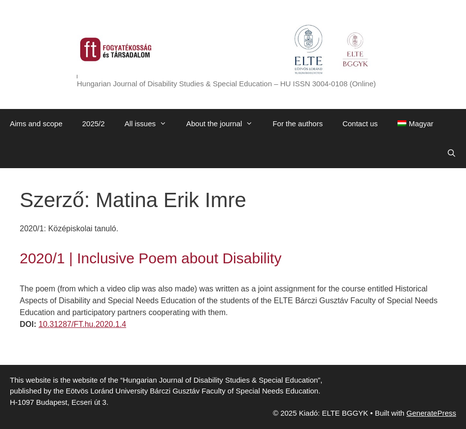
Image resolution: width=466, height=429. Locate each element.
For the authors (297, 123)
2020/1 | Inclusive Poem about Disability (150, 258)
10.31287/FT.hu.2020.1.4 (82, 324)
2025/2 (93, 123)
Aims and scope (36, 123)
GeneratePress (431, 413)
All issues (150, 124)
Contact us (360, 123)
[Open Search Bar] (451, 153)
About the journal (224, 124)
